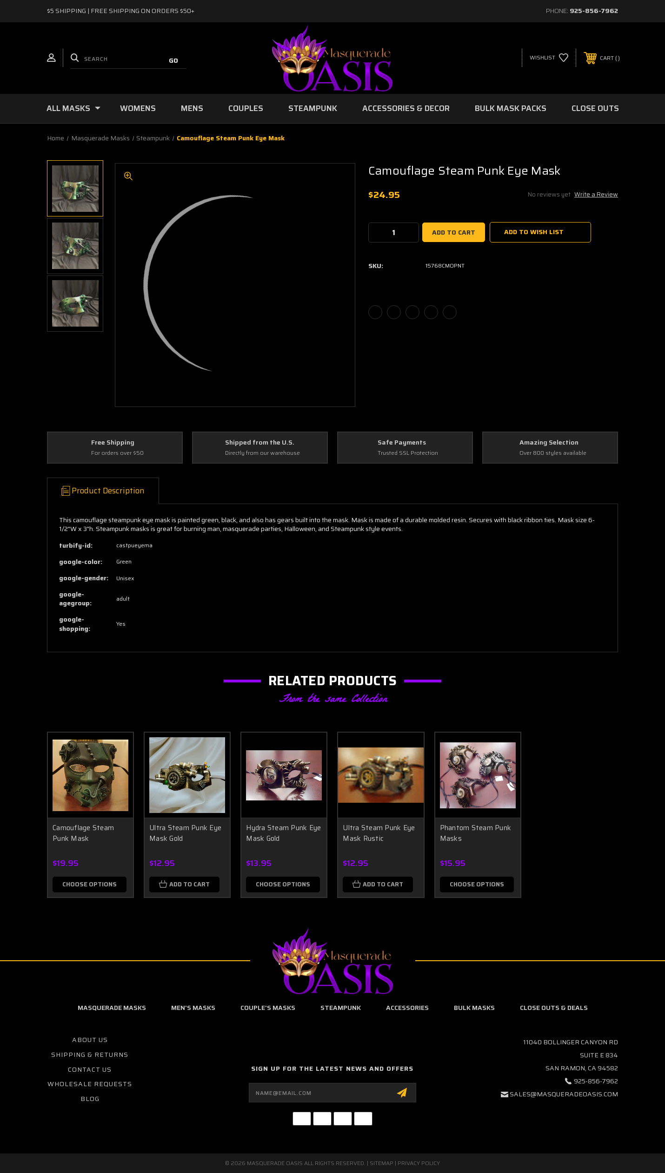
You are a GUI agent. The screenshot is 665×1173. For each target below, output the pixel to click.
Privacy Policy (419, 1163)
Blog (90, 1099)
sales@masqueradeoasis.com (564, 1094)
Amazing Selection (549, 442)
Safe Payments (402, 442)
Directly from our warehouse (262, 453)
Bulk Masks (474, 1008)
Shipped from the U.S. (259, 442)
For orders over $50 (117, 453)
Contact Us (90, 1069)
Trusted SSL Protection (408, 453)
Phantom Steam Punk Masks (476, 833)
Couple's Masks (267, 1008)
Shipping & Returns (89, 1054)
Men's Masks (193, 1008)
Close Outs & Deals (554, 1008)
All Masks (73, 108)
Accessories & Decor (406, 108)
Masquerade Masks (112, 1008)
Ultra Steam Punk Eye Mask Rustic (379, 833)
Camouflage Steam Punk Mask (83, 833)
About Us (90, 1040)
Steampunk (312, 108)
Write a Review (596, 194)
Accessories (407, 1008)
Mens (192, 108)
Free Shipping (112, 442)
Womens (138, 108)
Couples (245, 108)
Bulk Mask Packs (510, 108)
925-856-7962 (594, 11)
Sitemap (381, 1163)
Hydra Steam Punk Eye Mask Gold (283, 833)
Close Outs (595, 108)
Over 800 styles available (552, 453)
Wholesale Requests (89, 1084)
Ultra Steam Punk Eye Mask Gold (185, 833)
